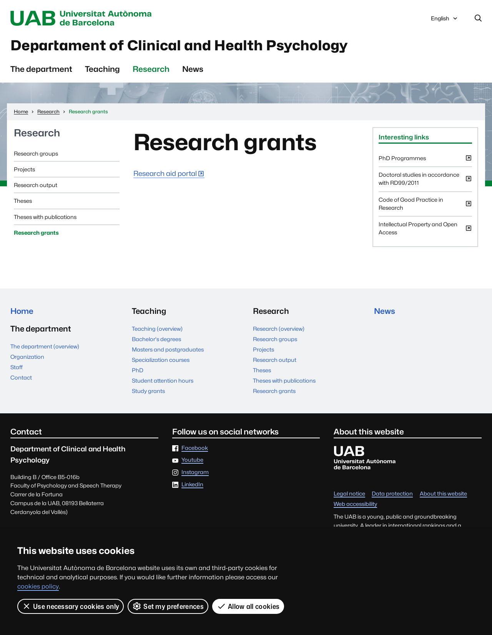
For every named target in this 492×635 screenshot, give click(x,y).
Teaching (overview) (157, 329)
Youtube (192, 460)
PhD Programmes (425, 161)
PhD (137, 370)
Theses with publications (45, 217)
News (192, 69)
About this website (443, 493)
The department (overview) (44, 346)
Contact (21, 378)
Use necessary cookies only (70, 606)
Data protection (392, 493)
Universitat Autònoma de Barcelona (83, 18)
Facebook (194, 448)
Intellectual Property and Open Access (425, 231)
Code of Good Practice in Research (425, 206)
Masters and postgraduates (168, 350)
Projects (24, 169)
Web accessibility (355, 504)
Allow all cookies (248, 606)
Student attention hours (162, 381)
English (444, 20)
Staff (16, 367)
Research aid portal (165, 174)
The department (41, 69)
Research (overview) (278, 329)
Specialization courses (160, 360)
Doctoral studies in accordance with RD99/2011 (425, 182)
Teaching (102, 69)
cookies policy (38, 586)
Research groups (36, 153)
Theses (23, 201)
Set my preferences (168, 606)
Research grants (36, 233)
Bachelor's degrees (156, 339)
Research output (35, 185)
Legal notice (349, 493)
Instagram (195, 472)
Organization (27, 357)
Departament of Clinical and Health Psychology (181, 45)
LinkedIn (192, 485)
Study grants (148, 391)
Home (22, 311)
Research (151, 69)
